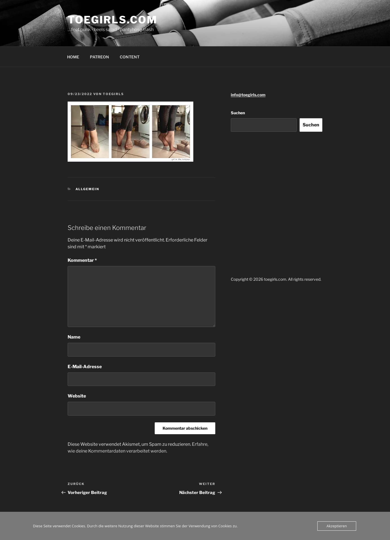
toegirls (113, 94)
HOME (73, 56)
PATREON (99, 56)
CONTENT (129, 56)
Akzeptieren (337, 525)
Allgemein (87, 189)
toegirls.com (113, 20)
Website (77, 396)
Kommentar (82, 260)
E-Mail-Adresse (85, 366)
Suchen (238, 112)
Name (74, 337)
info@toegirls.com (248, 94)
